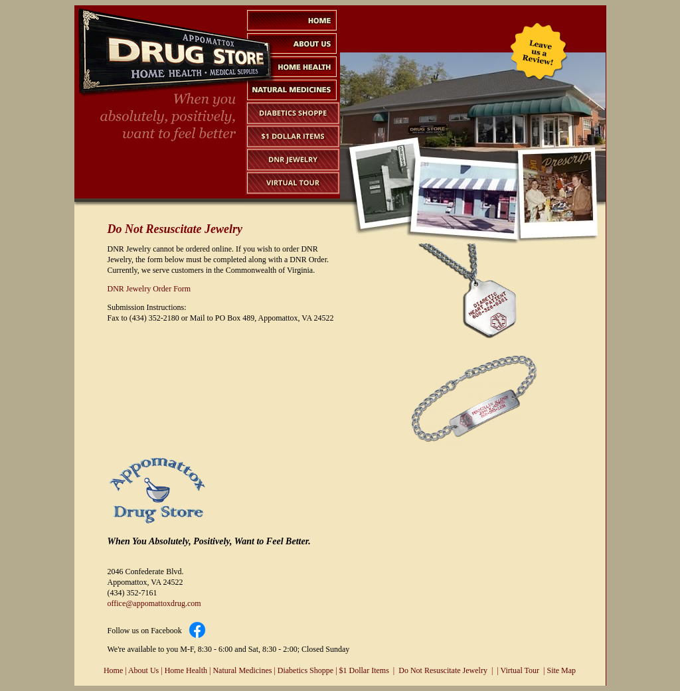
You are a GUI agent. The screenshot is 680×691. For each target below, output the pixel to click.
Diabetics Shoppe (305, 670)
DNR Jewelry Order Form (149, 288)
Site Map (561, 670)
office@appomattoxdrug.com (154, 603)
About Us (143, 670)
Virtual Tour (520, 670)
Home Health (186, 670)
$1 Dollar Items (364, 670)
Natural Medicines (242, 670)
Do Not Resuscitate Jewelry (442, 670)
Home (113, 670)
